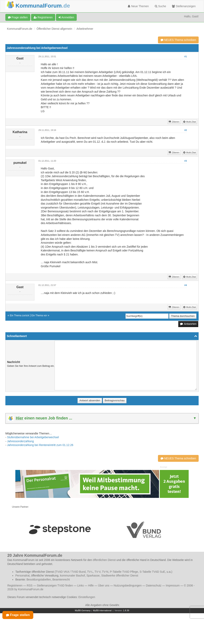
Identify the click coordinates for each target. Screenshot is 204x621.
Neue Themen (138, 6)
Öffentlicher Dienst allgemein (54, 28)
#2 (185, 130)
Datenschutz (153, 585)
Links (80, 585)
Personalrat (22, 575)
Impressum (172, 585)
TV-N (105, 571)
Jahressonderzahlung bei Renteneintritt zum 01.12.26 (40, 445)
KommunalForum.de (19, 28)
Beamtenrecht (61, 579)
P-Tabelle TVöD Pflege (124, 571)
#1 (185, 56)
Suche (160, 6)
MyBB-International (102, 610)
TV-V (97, 571)
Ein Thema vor (39, 315)
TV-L (90, 571)
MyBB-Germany (82, 610)
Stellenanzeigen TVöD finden (55, 585)
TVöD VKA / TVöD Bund (71, 571)
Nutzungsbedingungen (128, 585)
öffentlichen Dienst (104, 560)
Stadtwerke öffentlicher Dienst (119, 575)
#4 (185, 285)
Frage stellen (18, 17)
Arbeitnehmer (84, 28)
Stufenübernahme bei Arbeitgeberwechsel (33, 437)
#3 (185, 161)
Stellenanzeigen (184, 6)
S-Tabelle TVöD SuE (152, 571)
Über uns (103, 585)
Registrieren (43, 17)
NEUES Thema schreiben (178, 40)
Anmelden (66, 17)
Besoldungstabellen (38, 579)
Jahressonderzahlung (20, 441)
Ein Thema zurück (19, 315)
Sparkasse (93, 575)
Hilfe (91, 585)
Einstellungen (86, 597)
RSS (29, 585)
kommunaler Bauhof (72, 575)
